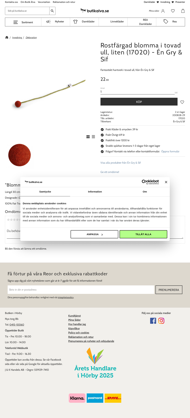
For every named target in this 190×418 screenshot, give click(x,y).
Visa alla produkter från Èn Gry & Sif (120, 162)
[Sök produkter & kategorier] (27, 11)
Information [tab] (95, 191)
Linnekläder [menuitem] (117, 21)
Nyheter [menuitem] (59, 21)
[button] (23, 22)
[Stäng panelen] (166, 182)
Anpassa (94, 234)
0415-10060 (16, 324)
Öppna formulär (170, 151)
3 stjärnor (14, 219)
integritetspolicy (66, 297)
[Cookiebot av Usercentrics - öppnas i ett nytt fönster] (144, 182)
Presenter (180, 1)
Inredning (165, 1)
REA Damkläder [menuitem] (145, 22)
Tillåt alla (143, 234)
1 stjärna (8, 219)
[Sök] (52, 11)
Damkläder (149, 1)
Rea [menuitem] (174, 21)
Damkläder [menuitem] (88, 21)
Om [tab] (145, 191)
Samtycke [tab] (45, 191)
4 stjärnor (17, 219)
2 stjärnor (11, 219)
